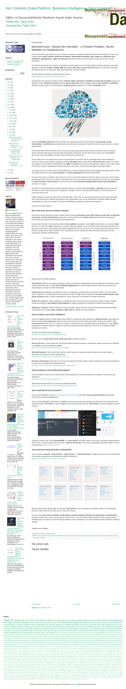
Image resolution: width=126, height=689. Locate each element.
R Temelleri (38, 664)
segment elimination (25, 678)
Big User (77, 632)
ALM (49, 646)
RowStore (34, 666)
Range (58, 664)
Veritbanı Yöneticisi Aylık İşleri (58, 674)
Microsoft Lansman (69, 660)
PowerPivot (80, 642)
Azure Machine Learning (105, 620)
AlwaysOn (27, 626)
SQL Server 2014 (54, 622)
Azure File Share (70, 648)
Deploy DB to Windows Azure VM (80, 656)
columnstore (28, 628)
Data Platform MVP (116, 622)
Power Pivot (38, 642)
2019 (9, 96)
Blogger (74, 684)
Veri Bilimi (109, 630)
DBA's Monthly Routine (21, 654)
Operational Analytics (18, 662)
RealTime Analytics (93, 642)
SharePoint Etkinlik (57, 670)
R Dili (85, 642)
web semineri (71, 620)
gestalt (104, 676)
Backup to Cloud (43, 650)
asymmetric (38, 676)
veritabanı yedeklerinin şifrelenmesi (59, 678)
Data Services (87, 535)
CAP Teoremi (39, 652)
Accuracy (56, 646)
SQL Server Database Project (26, 668)
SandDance (13, 670)
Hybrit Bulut (92, 658)
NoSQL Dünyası (8, 662)
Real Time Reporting (79, 630)
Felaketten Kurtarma (56, 658)
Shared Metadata (66, 670)
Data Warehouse (15, 656)
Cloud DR (57, 652)
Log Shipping (116, 658)
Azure (19, 648)
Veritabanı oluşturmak (43, 674)
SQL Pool (39, 636)
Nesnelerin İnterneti (76, 634)
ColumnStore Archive (98, 638)
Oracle (25, 662)
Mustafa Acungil (104, 660)
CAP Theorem (47, 652)
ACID (46, 646)
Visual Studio (106, 636)
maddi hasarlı (12, 678)
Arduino (53, 638)
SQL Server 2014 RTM (83, 666)
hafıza (113, 676)
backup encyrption (105, 644)
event (100, 676)
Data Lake (81, 654)
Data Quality (87, 654)
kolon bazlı (19, 632)
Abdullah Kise (12, 210)
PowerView (24, 636)
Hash (76, 658)
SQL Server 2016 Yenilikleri (103, 626)
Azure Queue (119, 648)
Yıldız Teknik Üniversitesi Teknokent (24, 676)
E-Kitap (26, 658)
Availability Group (65, 638)
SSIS (105, 668)
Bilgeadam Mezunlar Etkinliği (101, 650)
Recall (17, 666)
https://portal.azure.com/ (51, 445)
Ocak (11, 135)
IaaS (93, 535)
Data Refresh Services (97, 654)
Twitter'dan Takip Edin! (20, 21)
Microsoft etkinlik (46, 620)
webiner (79, 620)
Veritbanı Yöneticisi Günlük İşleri (74, 674)
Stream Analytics (77, 636)
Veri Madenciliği (82, 672)
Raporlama (69, 630)
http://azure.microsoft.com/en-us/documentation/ (48, 458)
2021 (9, 90)
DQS (45, 654)
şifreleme (20, 626)
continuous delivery (68, 676)
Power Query (84, 624)
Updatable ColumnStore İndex (34, 672)
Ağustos (12, 115)
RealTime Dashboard (37, 624)
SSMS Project (110, 668)
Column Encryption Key (99, 652)
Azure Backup (84, 628)
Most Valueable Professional (57, 626)
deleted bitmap (77, 676)
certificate (114, 644)
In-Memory (44, 626)
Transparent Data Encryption (96, 630)
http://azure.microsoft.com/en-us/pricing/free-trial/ (49, 334)
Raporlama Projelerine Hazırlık (90, 664)
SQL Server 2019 (116, 624)
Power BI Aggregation (47, 662)
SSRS (5, 670)
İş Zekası (26, 646)
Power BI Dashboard (29, 642)
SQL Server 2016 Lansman (44, 644)
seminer (93, 620)
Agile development (74, 646)
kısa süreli (6, 678)
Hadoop (73, 658)
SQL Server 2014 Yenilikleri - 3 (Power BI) (20, 395)
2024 (9, 82)
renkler (18, 678)
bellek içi (48, 676)
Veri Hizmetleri (40, 537)
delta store (83, 676)
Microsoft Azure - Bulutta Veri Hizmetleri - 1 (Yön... (16, 164)
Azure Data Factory (27, 648)
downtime (96, 676)
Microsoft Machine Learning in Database (17, 624)
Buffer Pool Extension (85, 638)
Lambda (110, 658)
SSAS (102, 668)
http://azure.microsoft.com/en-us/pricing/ (46, 379)
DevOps (92, 656)
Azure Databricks (94, 628)
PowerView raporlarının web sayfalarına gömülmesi (17, 664)
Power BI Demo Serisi (38, 622)
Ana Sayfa (76, 604)
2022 (9, 88)
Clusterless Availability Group (74, 652)
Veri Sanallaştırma (91, 672)
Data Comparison (51, 654)
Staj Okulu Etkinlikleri (65, 636)
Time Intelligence (87, 636)
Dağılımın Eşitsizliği (67, 656)
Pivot (39, 662)
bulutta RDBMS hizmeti (57, 676)
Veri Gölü (68, 672)
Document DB (20, 658)
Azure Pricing (78, 535)
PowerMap (74, 642)
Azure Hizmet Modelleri (56, 535)
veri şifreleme (61, 628)
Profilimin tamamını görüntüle (14, 306)
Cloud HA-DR (63, 652)
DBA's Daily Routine (9, 654)
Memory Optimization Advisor (18, 660)
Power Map (71, 626)
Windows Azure (117, 630)
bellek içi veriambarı (116, 636)
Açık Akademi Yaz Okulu (28, 650)
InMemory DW (69, 624)
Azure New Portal (69, 535)
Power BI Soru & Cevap (98, 662)
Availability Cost (14, 648)
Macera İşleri (11, 634)
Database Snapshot (56, 656)
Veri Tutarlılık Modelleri (102, 672)
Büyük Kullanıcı (32, 652)
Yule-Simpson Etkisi (117, 674)
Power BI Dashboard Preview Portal (63, 662)
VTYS (47, 672)
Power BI (8, 620)
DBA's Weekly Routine (33, 654)
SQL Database (32, 636)
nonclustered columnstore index (34, 632)
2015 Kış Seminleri (24, 638)
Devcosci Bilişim (103, 656)
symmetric (41, 678)
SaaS (34, 537)
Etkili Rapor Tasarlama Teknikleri (16, 622)
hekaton (118, 676)
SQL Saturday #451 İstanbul (52, 666)
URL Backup (17, 672)
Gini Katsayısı (49, 640)
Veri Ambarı (55, 672)
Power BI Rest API (105, 634)
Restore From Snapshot (25, 666)
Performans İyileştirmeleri (15, 642)
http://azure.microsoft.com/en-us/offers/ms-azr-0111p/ (50, 356)
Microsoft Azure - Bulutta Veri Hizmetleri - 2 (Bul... (16, 145)
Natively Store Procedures (115, 660)
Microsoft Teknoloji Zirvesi (81, 660)
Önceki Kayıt (116, 604)
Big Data (119, 620)
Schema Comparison (22, 670)
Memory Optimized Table (88, 640)
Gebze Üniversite (66, 658)
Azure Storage (35, 626)
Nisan (11, 126)
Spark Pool (46, 636)
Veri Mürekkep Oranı (76, 644)
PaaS (115, 535)
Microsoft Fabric (59, 660)
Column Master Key (110, 652)
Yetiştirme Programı (106, 674)
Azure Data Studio (61, 648)
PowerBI (120, 662)
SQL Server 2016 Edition (109, 666)
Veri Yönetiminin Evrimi (15, 674)
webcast (86, 620)
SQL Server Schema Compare (78, 668)
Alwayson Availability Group (111, 646)
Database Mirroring (46, 656)
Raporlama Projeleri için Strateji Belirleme (71, 664)
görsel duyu (109, 676)
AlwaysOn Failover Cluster (96, 646)
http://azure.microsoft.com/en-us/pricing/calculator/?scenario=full (54, 386)
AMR (52, 646)
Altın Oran (47, 638)
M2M (121, 658)
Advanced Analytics (64, 646)
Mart (11, 129)
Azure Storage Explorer (10, 650)
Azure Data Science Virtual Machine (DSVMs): (44, 648)
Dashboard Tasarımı (95, 622)
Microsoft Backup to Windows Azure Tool (44, 660)
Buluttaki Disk (12, 652)
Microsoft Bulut (109, 535)
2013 (9, 173)
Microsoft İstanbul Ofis (94, 660)
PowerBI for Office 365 (63, 642)
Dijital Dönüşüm (117, 638)
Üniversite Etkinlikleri (10, 626)
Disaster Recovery (12, 658)
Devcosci (96, 656)
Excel (40, 658)
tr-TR (46, 632)
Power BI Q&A (87, 662)
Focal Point (92, 632)
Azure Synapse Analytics (53, 624)
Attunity (58, 638)
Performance (34, 662)
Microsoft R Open (101, 640)
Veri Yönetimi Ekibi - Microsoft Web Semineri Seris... (15, 151)
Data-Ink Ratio (109, 638)
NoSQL (77, 624)
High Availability (100, 632)
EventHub (25, 640)
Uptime (44, 672)
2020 (9, 93)
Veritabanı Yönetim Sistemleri (29, 674)
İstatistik (51, 632)
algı (34, 676)
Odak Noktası (111, 640)
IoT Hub (70, 640)
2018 (9, 99)
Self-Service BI (56, 644)
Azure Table (19, 650)
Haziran (12, 121)
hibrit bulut (14, 646)
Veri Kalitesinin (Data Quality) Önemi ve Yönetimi (20, 345)
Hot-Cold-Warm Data (83, 658)
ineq (121, 676)
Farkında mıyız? (46, 658)
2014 (9, 170)
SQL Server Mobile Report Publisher (43, 668)
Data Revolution (107, 654)
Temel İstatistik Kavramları (107, 670)
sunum (36, 678)
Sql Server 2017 (54, 636)
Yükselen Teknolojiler (9, 676)
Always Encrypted (84, 646)
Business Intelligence (22, 652)
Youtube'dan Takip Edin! (21, 25)
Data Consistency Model (62, 654)
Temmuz (12, 118)
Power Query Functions (111, 662)
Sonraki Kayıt (36, 604)
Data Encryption (73, 654)
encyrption (46, 628)
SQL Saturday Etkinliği (105, 642)
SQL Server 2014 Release (96, 666)
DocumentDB (7, 640)
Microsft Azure (29, 660)
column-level (20, 628)
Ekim (11, 112)
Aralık (11, 110)
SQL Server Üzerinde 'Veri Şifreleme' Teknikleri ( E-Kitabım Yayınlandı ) (15, 62)
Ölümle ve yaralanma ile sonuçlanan (77, 678)
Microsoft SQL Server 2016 (56, 630)
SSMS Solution (118, 668)
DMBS (41, 654)
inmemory (53, 628)
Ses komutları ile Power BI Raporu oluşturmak (40, 670)
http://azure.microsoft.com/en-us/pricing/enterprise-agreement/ (53, 365)
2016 (9, 104)
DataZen (21, 656)
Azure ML (104, 628)
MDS (5, 660)
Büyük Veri (105, 622)
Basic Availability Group (54, 650)
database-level (37, 628)
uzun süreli (47, 678)
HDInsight (65, 640)
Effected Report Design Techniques (74, 622)
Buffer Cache (113, 650)
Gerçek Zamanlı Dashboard (37, 640)
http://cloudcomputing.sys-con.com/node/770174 (49, 76)
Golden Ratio (57, 640)
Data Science (85, 632)
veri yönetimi (15, 638)
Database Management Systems (32, 656)
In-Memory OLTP (111, 632)
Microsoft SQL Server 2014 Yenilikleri (60, 634)
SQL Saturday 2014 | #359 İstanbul (68, 666)
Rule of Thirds (41, 666)
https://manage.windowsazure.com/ (65, 395)
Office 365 (86, 634)
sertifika (33, 678)
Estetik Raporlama (17, 640)
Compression (119, 652)
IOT (63, 624)
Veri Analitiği (62, 672)
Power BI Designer (78, 662)
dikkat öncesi (90, 676)
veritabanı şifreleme (72, 628)
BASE (37, 650)
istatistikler (20, 646)
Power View (9, 636)
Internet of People (103, 658)
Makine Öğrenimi (29, 630)
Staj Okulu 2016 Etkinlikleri (93, 670)
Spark (83, 670)
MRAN (8, 660)
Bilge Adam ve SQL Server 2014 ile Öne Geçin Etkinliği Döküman (77, 650)
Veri (51, 672)
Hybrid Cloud (112, 628)
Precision (32, 664)
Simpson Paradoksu (77, 670)
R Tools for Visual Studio (47, 664)
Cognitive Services (87, 652)
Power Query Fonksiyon (50, 642)
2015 (9, 107)
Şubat (11, 132)
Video (114, 626)
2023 (9, 85)
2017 (9, 102)
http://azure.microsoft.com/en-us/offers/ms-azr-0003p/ (50, 348)
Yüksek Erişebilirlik (10, 632)
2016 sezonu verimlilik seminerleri (64, 632)
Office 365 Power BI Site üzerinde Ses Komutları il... (15, 139)
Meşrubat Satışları (41, 630)
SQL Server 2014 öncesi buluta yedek (25, 644)
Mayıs (11, 124)
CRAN (52, 652)
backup (44, 676)
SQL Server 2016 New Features (99, 624)
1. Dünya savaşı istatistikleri (37, 646)
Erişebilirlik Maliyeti (33, 658)
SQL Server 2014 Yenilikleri (84, 626)
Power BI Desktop (94, 634)
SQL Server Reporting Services (62, 668)
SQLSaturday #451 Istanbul (93, 668)
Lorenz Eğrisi (77, 640)
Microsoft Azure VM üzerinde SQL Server (28, 634)
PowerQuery (17, 636)
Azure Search (75, 638)
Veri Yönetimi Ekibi (32, 620)
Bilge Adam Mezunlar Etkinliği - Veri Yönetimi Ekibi (15, 157)
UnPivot (24, 672)
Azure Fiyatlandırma (43, 535)
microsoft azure (99, 535)
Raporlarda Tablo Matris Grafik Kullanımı (108, 664)
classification (7, 638)
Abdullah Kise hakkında (37, 638)
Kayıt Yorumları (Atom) (44, 608)
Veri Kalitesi (74, 672)
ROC (55, 664)
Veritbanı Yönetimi (97, 636)
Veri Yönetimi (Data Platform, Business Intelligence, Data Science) (58, 8)
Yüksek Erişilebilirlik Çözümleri (91, 644)
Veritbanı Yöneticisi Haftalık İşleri (92, 674)
